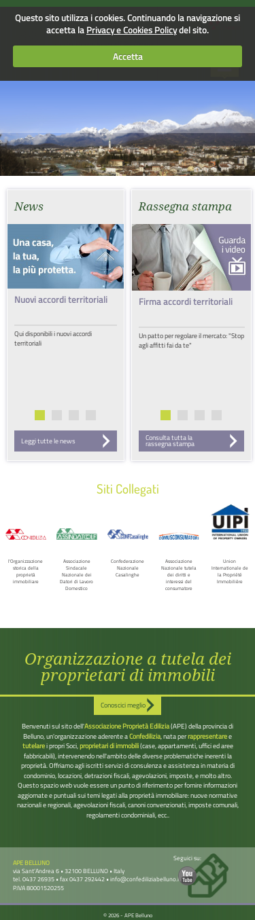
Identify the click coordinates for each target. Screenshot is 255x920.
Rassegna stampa (185, 206)
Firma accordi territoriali (186, 301)
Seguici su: (187, 869)
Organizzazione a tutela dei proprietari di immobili (127, 667)
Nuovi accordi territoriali (60, 299)
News (29, 206)
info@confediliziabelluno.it (145, 879)
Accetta (128, 56)
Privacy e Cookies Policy (131, 30)
